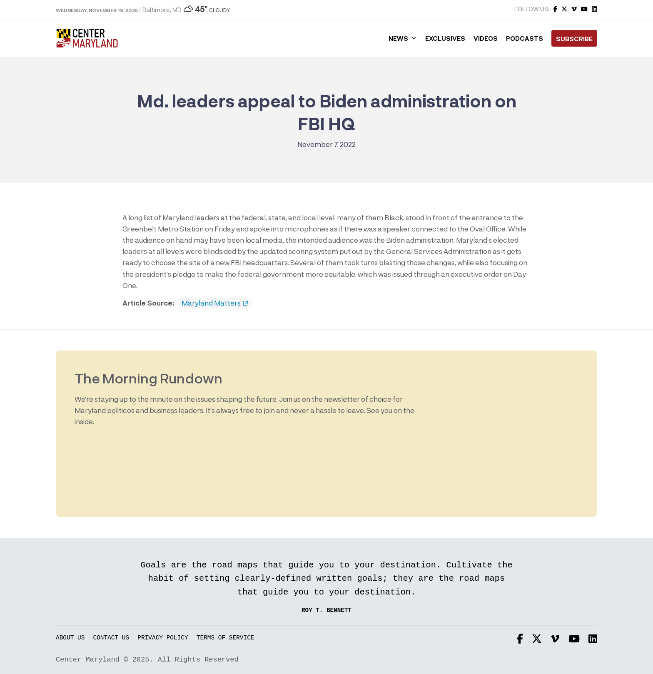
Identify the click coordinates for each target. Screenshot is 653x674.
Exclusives (445, 38)
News (403, 38)
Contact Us (111, 638)
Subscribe (574, 38)
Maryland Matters (215, 303)
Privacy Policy (162, 638)
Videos (486, 38)
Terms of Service (225, 638)
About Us (70, 638)
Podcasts (524, 38)
